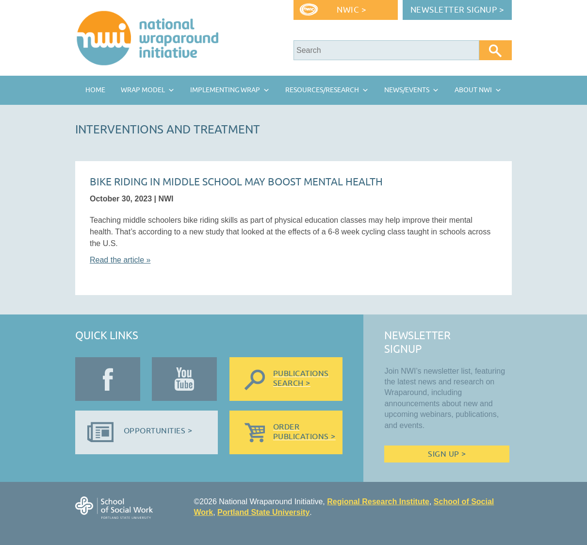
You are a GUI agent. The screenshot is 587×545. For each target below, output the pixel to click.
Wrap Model (143, 90)
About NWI (473, 90)
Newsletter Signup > (457, 10)
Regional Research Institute (378, 501)
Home (95, 90)
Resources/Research (322, 90)
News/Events (406, 90)
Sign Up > (447, 454)
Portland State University (263, 512)
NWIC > (351, 10)
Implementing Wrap (225, 90)
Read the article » (120, 260)
